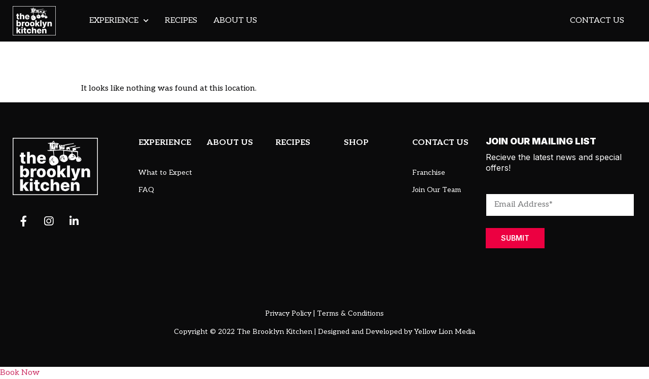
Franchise (428, 172)
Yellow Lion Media (444, 331)
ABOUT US (230, 142)
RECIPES (292, 142)
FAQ (146, 189)
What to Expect (165, 172)
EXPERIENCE (164, 142)
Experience (119, 21)
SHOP (356, 142)
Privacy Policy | (290, 313)
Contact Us (597, 20)
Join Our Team (436, 189)
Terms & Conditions (350, 313)
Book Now (20, 372)
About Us (235, 20)
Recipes (181, 20)
